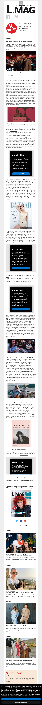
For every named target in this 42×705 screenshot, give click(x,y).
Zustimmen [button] (30, 699)
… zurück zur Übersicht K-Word (21, 525)
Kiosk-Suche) (9, 487)
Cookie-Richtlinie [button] (27, 689)
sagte (15, 184)
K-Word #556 (13, 131)
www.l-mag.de (22, 30)
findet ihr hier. (12, 380)
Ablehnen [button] (11, 699)
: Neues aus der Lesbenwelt (26, 480)
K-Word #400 (24, 181)
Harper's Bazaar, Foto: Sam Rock (26, 227)
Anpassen (18, 174)
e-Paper (22, 487)
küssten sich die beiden (19, 140)
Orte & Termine (24, 455)
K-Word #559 (16, 480)
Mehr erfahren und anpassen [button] (21, 702)
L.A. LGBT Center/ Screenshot (29, 121)
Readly (30, 487)
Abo (17, 487)
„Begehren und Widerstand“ (13, 402)
